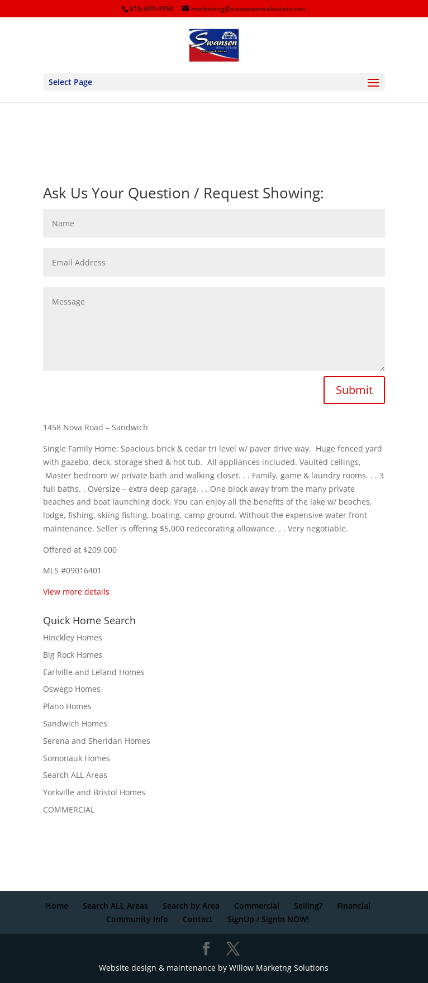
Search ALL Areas (75, 775)
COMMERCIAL (68, 809)
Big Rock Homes (72, 654)
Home (56, 905)
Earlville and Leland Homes (94, 672)
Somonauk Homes (76, 758)
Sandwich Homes (75, 723)
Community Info (137, 919)
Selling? (308, 905)
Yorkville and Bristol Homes (94, 792)
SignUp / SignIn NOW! (268, 919)
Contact (198, 919)
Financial (353, 905)
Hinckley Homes (72, 637)
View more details (77, 591)
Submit (354, 389)
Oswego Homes (72, 688)
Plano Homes (67, 706)
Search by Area (191, 905)
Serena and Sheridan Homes (96, 740)
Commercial (256, 905)
